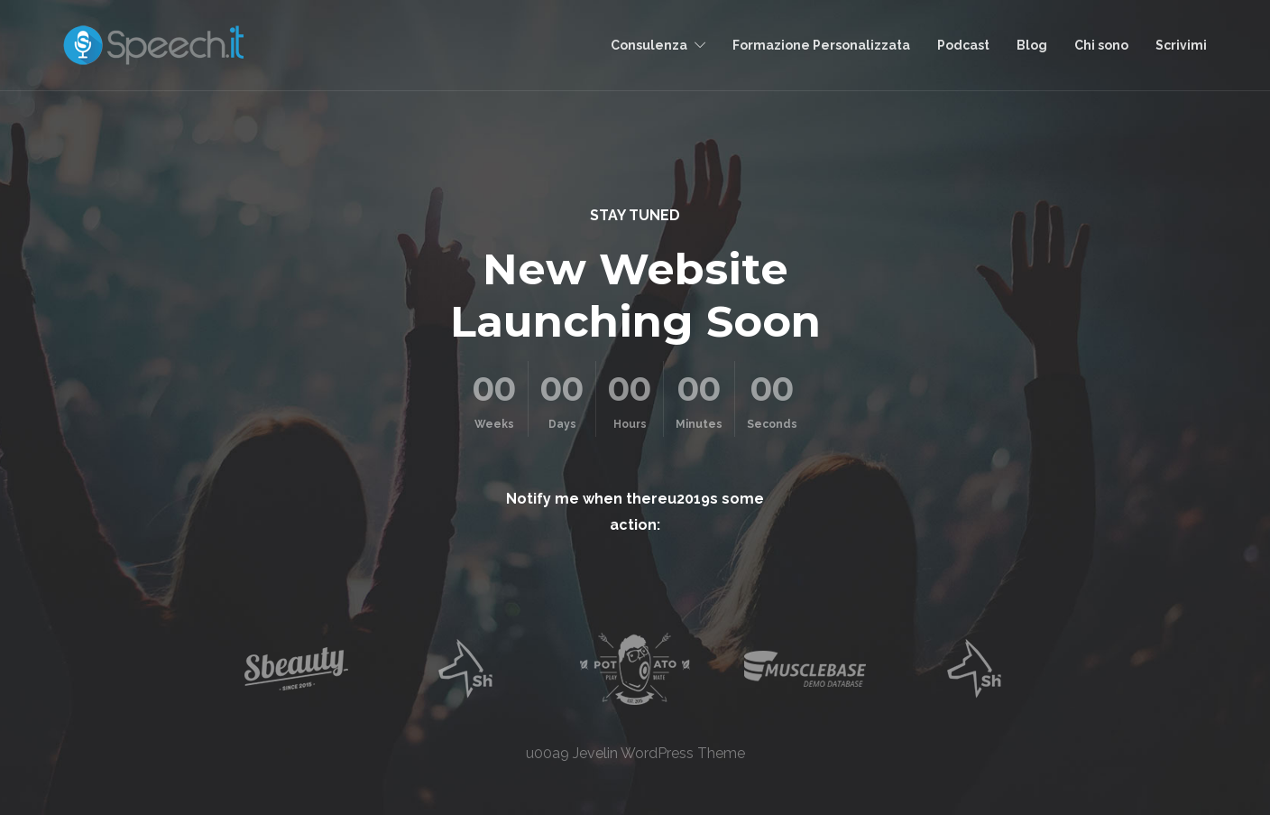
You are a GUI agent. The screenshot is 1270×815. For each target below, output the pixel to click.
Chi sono (1101, 45)
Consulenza (649, 45)
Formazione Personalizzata (821, 45)
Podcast (963, 45)
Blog (1032, 45)
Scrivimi (1181, 45)
